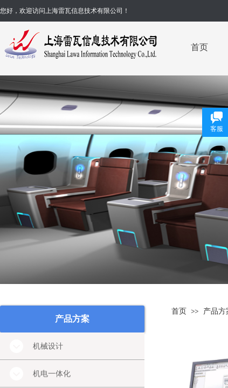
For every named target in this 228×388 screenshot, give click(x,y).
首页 (199, 47)
